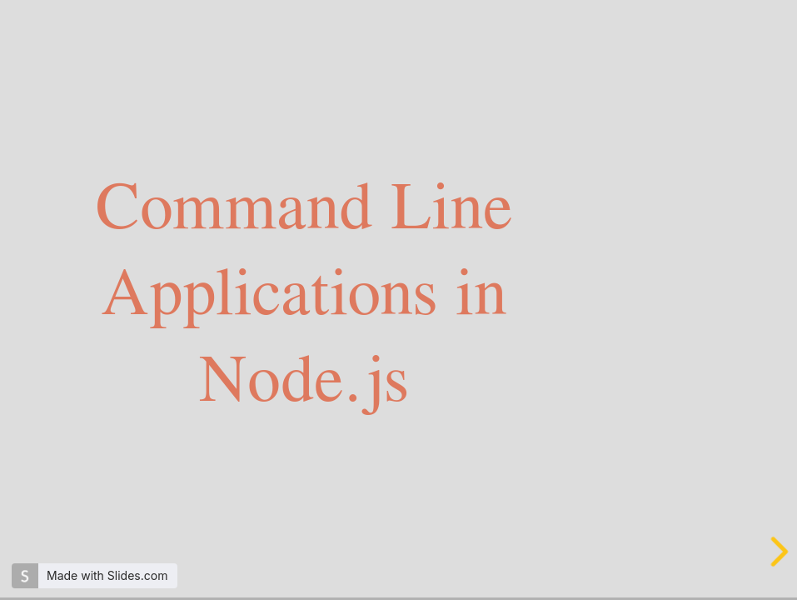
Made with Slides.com (107, 575)
